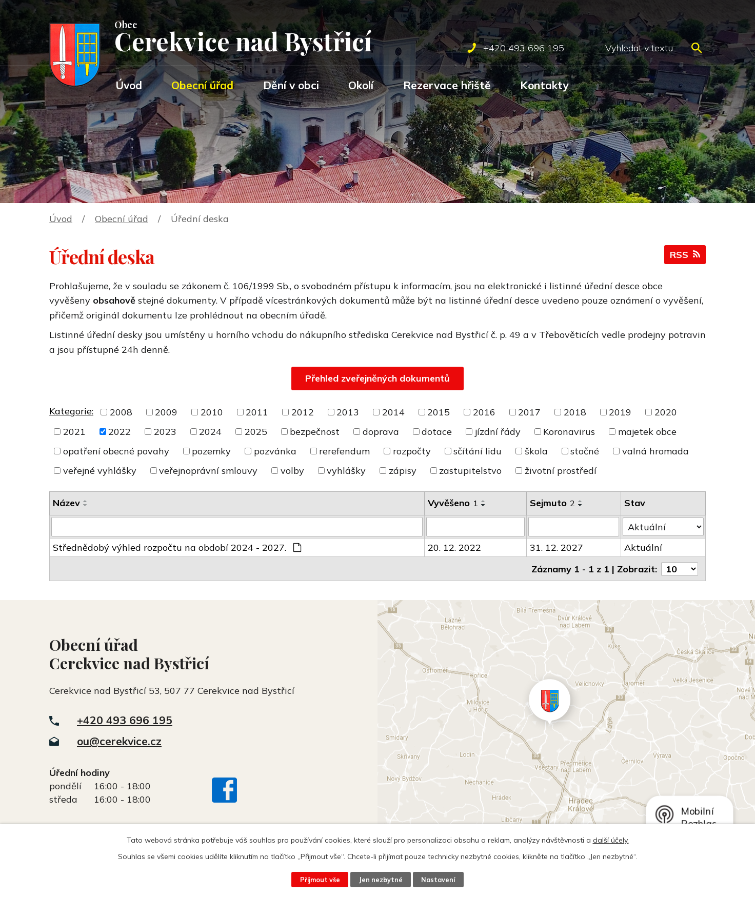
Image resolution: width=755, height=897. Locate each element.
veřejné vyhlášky (99, 470)
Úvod (128, 85)
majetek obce (647, 431)
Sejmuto (552, 503)
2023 (165, 431)
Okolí (360, 85)
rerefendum (344, 451)
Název (66, 503)
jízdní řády (498, 431)
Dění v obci (291, 85)
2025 (256, 431)
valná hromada (655, 451)
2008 (121, 412)
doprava (381, 431)
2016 (484, 412)
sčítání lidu (477, 451)
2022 (119, 431)
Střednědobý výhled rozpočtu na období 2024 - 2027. (177, 547)
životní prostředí (561, 470)
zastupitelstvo (470, 470)
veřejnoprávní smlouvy (208, 470)
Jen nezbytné (381, 879)
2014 (393, 412)
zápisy (402, 470)
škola (536, 451)
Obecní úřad (202, 85)
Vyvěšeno (453, 503)
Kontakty (544, 85)
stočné (584, 451)
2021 (74, 431)
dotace (437, 431)
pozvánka (275, 451)
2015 (438, 412)
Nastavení (438, 879)
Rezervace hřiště (447, 85)
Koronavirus (569, 431)
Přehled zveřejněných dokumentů (377, 378)
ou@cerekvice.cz (119, 740)
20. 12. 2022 (454, 547)
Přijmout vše (320, 879)
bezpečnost (315, 431)
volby (292, 470)
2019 (620, 412)
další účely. (611, 840)
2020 (665, 412)
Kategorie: (71, 411)
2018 (575, 412)
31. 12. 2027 (556, 547)
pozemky (211, 451)
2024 (210, 431)
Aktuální (643, 547)
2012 (302, 412)
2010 (212, 412)
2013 (347, 412)
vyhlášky (346, 470)
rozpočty (412, 451)
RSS (685, 255)
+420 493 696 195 (124, 719)
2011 (257, 412)
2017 (529, 412)
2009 (166, 412)
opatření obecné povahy (116, 451)
